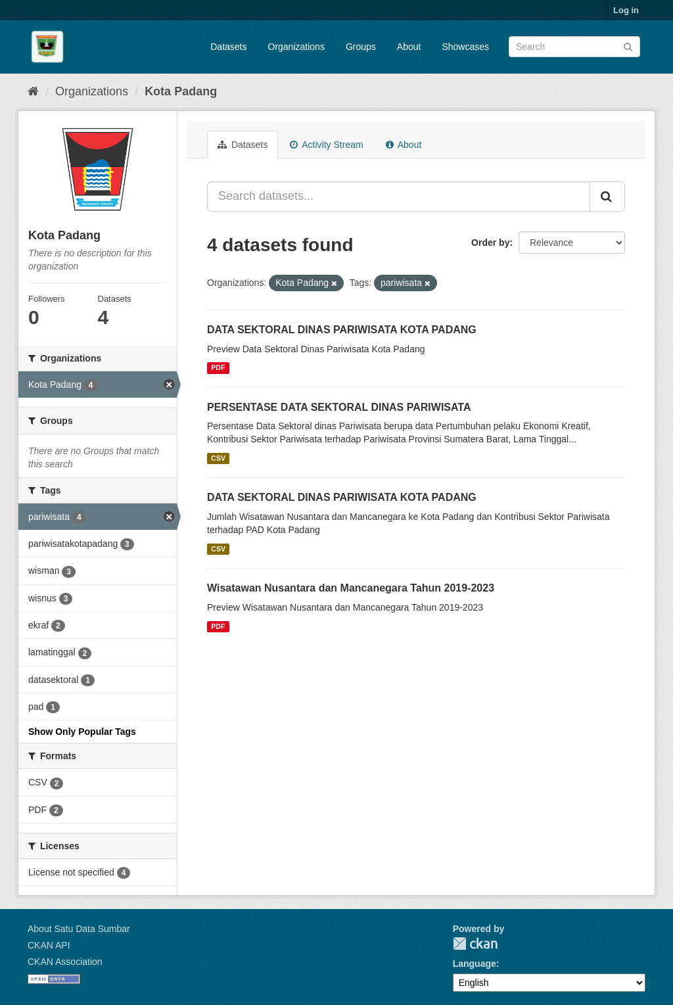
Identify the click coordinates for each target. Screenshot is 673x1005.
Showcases (465, 46)
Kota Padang (181, 91)
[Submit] (628, 45)
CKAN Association (65, 961)
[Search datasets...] (398, 196)
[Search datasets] (574, 46)
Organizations (296, 46)
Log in (626, 10)
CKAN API (49, 945)
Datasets (228, 46)
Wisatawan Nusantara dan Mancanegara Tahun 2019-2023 (350, 588)
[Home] (33, 91)
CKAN (475, 943)
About (409, 46)
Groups (361, 46)
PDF (218, 368)
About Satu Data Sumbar (79, 928)
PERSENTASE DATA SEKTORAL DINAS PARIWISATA (339, 407)
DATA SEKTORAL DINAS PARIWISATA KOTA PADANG (341, 329)
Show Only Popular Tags (82, 731)
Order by (490, 242)
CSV (218, 458)
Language (474, 963)
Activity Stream (326, 144)
